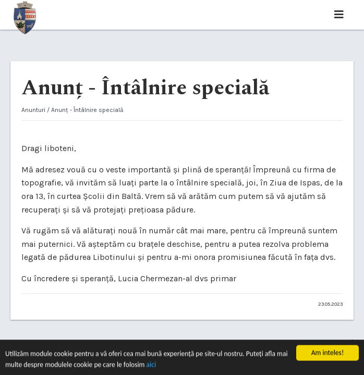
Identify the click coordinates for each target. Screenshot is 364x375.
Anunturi (33, 110)
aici (151, 365)
